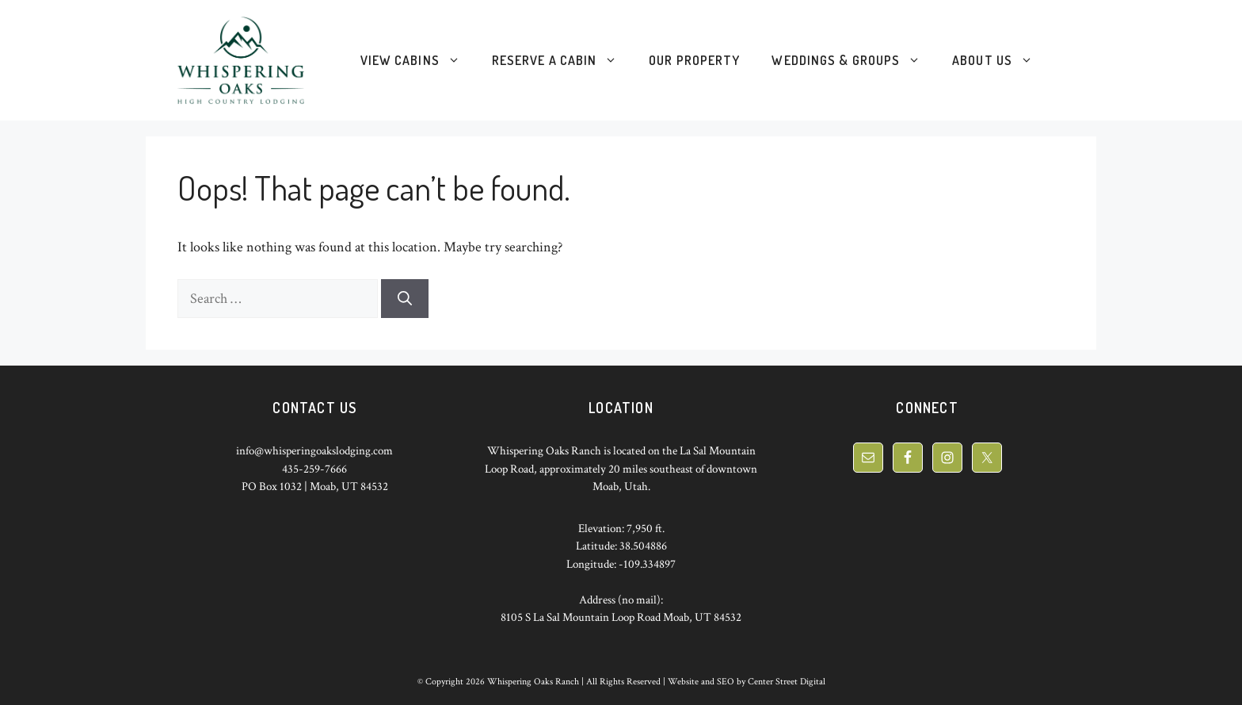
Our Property (694, 60)
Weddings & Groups (853, 60)
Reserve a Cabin (563, 60)
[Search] (405, 298)
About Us (1000, 60)
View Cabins (418, 60)
